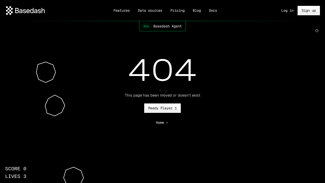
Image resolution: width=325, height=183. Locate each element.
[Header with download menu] (25, 10)
